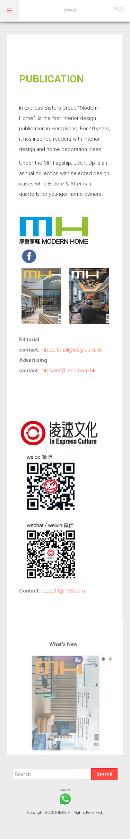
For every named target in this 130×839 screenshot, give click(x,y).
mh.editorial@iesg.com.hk (71, 350)
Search (104, 774)
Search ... (12, 768)
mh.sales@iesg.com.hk (68, 370)
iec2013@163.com (63, 591)
